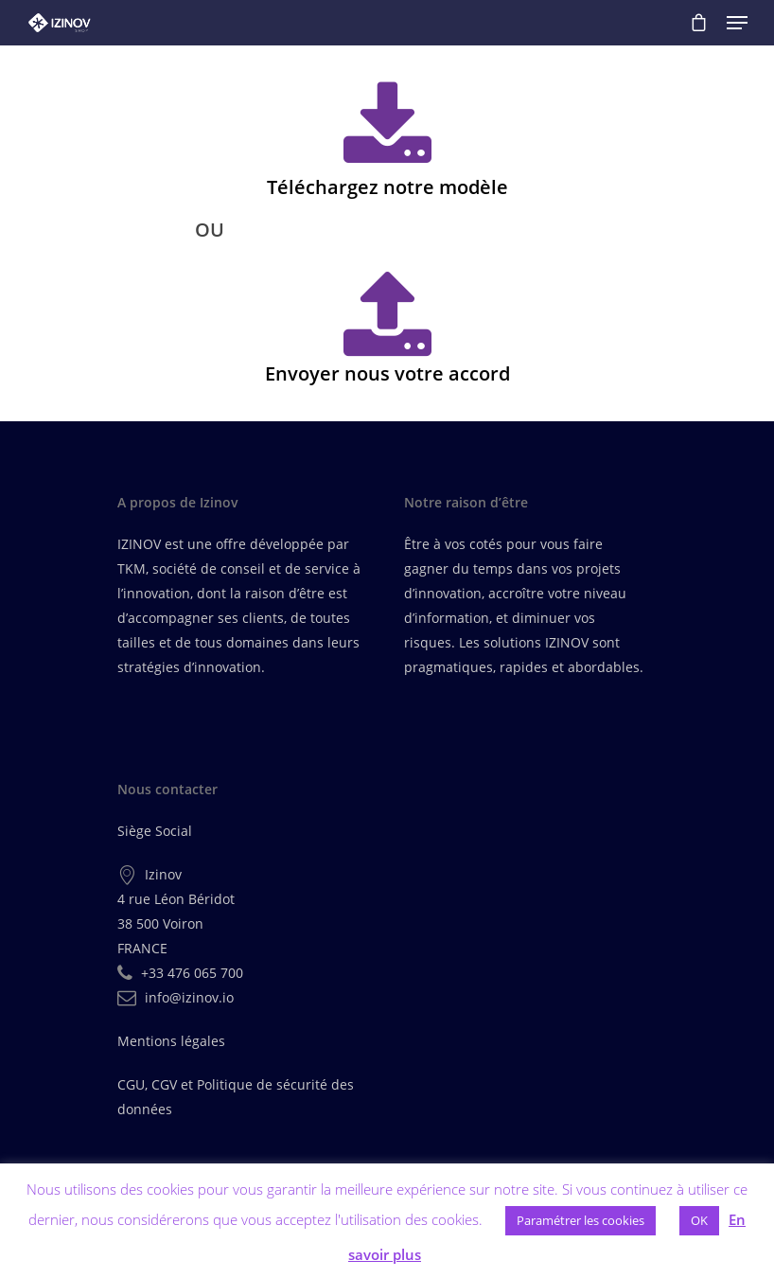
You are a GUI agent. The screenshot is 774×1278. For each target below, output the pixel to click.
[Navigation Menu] (737, 22)
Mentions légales (171, 1041)
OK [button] (699, 1220)
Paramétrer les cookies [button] (580, 1220)
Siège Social (154, 831)
